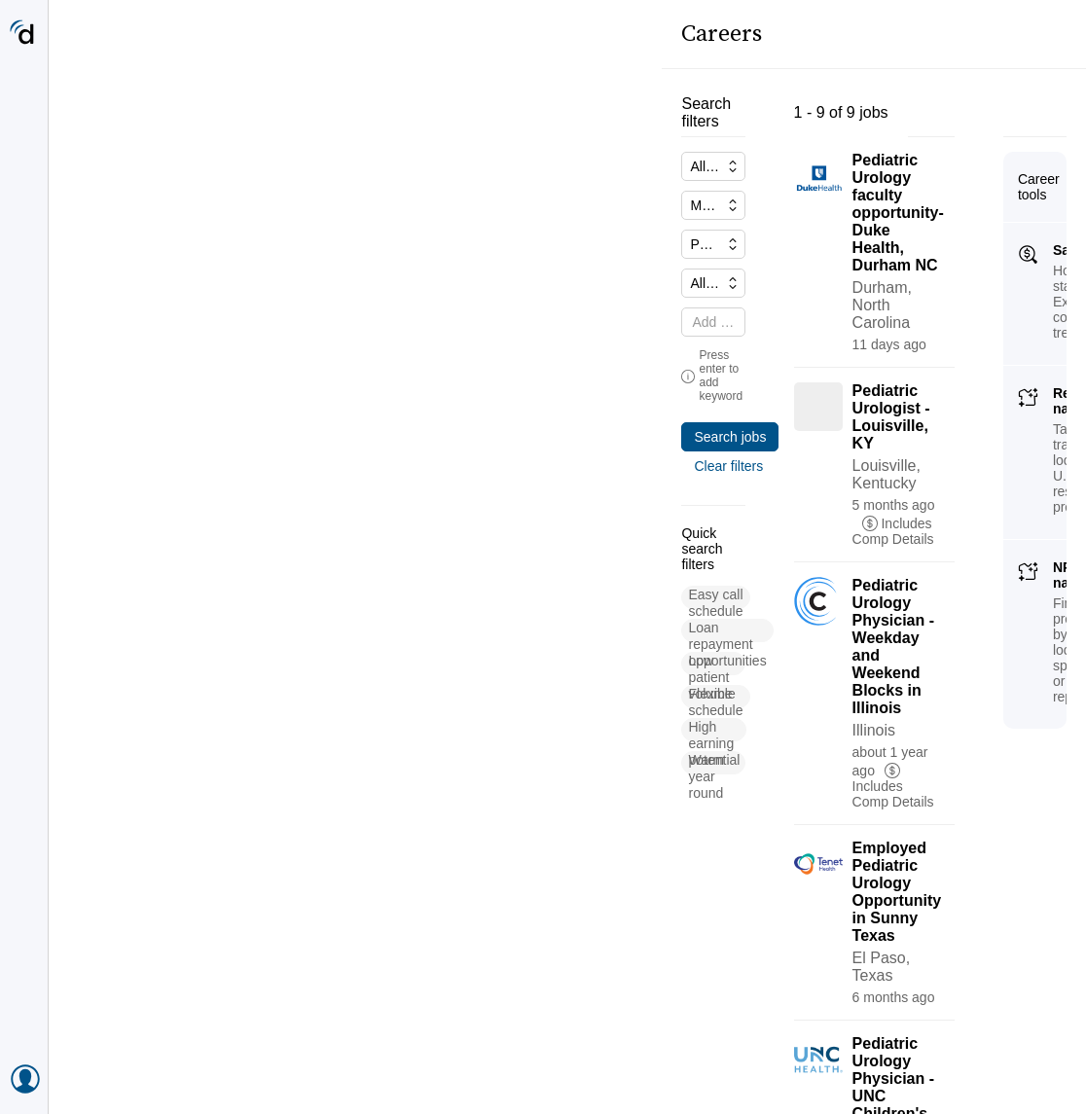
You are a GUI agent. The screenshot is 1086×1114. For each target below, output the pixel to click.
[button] (131, 529)
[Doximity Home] (24, 34)
